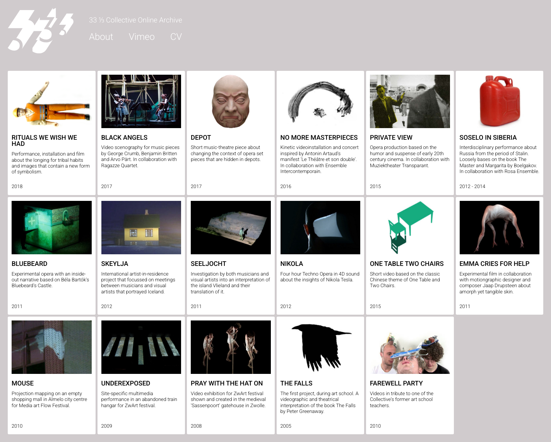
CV (176, 36)
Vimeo (142, 36)
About (101, 36)
